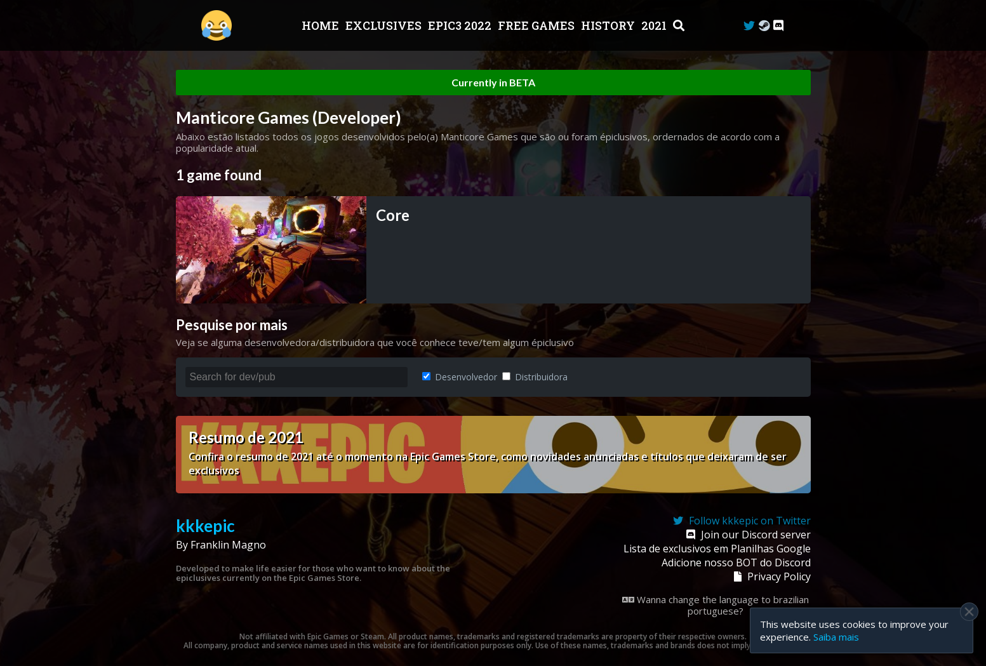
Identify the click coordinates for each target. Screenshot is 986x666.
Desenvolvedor (459, 377)
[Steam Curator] (764, 26)
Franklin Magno (228, 545)
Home (322, 25)
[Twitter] (749, 26)
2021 (655, 25)
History (609, 25)
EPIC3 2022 (461, 25)
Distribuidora (535, 377)
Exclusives (384, 25)
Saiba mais (836, 636)
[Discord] (778, 26)
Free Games (537, 25)
